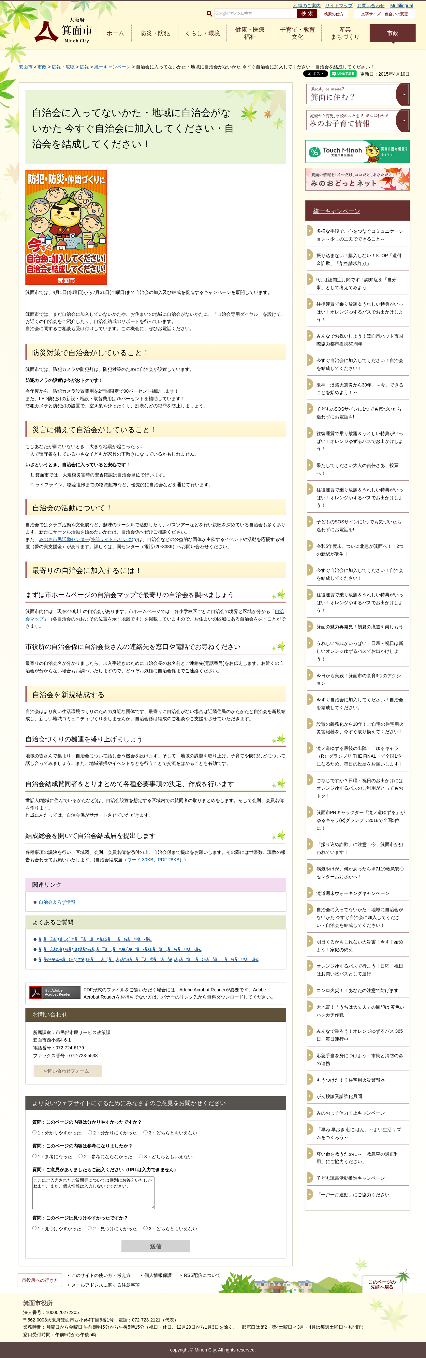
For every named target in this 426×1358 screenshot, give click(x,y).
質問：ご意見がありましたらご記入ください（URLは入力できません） (105, 1169)
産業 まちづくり (345, 33)
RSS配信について (202, 1275)
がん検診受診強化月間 (339, 1096)
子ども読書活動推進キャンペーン (350, 1178)
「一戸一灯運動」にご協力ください (352, 1194)
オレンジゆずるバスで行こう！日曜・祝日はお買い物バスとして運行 (359, 969)
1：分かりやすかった (59, 1132)
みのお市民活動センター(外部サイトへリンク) (86, 539)
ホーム (115, 33)
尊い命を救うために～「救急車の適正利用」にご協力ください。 (357, 1157)
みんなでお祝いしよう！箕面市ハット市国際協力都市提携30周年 (359, 339)
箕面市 (26, 66)
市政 (393, 33)
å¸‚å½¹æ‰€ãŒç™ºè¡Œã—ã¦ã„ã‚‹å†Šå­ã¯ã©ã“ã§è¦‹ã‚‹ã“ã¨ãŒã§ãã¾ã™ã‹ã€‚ (149, 959)
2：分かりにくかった (115, 1132)
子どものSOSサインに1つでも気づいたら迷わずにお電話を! (359, 412)
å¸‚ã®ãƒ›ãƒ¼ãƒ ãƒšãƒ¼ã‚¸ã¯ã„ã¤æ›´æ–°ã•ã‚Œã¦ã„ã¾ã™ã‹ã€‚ (120, 949)
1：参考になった (54, 1156)
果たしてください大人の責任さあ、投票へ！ (357, 469)
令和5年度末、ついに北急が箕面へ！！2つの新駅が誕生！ (360, 550)
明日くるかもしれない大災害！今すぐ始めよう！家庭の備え (359, 945)
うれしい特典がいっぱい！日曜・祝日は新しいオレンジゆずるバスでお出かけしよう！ (359, 651)
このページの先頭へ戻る (382, 1285)
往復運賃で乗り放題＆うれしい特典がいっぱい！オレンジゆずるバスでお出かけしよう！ (359, 311)
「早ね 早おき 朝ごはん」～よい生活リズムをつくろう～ (358, 1133)
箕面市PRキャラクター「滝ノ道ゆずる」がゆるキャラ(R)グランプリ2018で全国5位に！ (360, 820)
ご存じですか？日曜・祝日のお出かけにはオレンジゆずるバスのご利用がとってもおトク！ (359, 788)
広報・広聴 (63, 66)
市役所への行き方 (40, 1280)
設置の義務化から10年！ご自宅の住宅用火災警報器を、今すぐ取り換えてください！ (360, 728)
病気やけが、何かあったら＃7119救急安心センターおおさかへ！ (360, 872)
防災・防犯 (155, 33)
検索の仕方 (334, 14)
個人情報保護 (158, 1275)
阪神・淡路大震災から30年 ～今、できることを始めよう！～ (360, 388)
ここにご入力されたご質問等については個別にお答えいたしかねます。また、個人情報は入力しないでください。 (93, 1192)
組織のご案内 (307, 5)
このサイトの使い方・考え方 (101, 1275)
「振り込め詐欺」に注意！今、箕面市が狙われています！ (359, 848)
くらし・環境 (202, 33)
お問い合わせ (371, 5)
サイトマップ (339, 5)
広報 (84, 66)
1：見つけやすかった (59, 1228)
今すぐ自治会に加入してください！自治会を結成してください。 (359, 703)
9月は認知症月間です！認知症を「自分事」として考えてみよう (356, 283)
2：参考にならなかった (108, 1156)
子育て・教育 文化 (297, 33)
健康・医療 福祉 (250, 33)
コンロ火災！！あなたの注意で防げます (357, 990)
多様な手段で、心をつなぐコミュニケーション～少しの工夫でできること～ (359, 234)
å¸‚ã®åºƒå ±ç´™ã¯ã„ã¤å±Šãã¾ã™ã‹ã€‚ (95, 939)
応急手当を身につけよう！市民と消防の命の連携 (359, 1059)
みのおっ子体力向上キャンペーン (350, 1113)
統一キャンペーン (112, 66)
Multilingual (401, 5)
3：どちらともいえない (173, 1132)
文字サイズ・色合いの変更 (384, 14)
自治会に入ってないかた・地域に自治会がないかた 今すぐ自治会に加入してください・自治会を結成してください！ (359, 917)
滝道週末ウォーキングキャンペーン (352, 893)
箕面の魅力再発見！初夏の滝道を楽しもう (359, 626)
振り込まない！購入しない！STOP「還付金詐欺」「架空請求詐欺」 (359, 259)
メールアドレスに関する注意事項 (105, 1285)
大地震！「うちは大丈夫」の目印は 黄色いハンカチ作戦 (360, 1010)
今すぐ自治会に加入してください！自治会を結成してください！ (359, 364)
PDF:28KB (168, 859)
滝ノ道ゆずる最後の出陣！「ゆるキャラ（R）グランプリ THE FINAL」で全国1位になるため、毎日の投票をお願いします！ (359, 756)
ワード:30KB (140, 859)
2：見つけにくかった (115, 1228)
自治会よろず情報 (57, 902)
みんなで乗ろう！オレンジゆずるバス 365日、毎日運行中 (359, 1035)
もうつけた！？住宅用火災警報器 (350, 1080)
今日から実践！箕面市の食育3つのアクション (358, 679)
